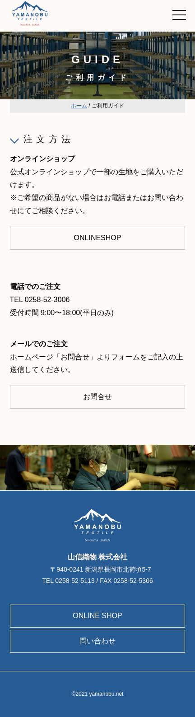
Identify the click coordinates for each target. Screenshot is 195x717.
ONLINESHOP (97, 238)
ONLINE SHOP (97, 615)
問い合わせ (97, 641)
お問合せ (97, 396)
